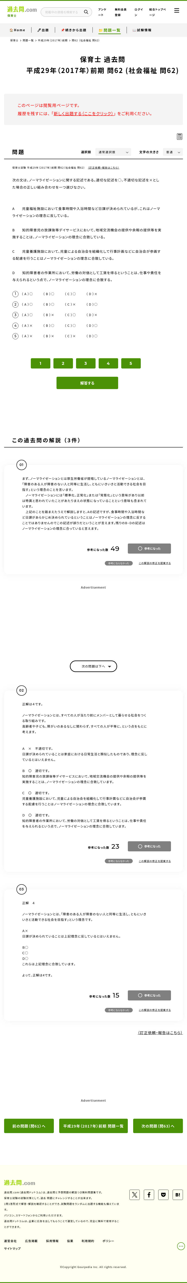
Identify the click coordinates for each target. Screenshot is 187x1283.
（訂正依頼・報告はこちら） (103, 167)
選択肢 (86, 152)
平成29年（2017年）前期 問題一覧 (93, 1126)
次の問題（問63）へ (158, 1126)
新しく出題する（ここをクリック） (84, 113)
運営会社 (10, 1241)
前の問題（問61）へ (29, 1126)
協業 (70, 1241)
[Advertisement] (93, 619)
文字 (149, 152)
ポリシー (108, 1241)
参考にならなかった (118, 563)
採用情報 (52, 1241)
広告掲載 (31, 1241)
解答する (87, 383)
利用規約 (88, 1241)
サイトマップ (12, 1248)
